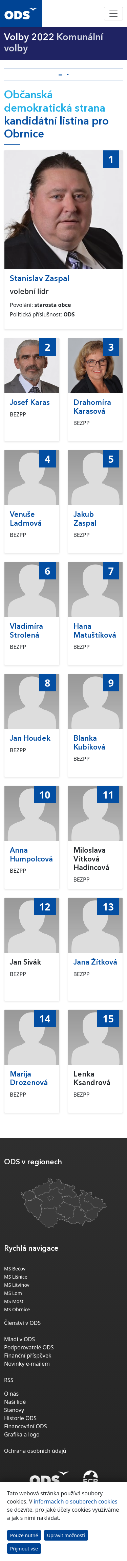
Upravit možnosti (66, 1535)
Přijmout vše (24, 1548)
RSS (9, 1380)
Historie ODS (20, 1418)
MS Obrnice (17, 1309)
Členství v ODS (22, 1323)
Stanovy (14, 1410)
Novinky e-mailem (27, 1363)
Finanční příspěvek (27, 1355)
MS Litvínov (16, 1285)
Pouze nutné (24, 1535)
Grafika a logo (22, 1434)
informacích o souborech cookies (75, 1501)
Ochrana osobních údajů (35, 1451)
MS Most (13, 1301)
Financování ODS (25, 1426)
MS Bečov (14, 1268)
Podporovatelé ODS (29, 1347)
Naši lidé (15, 1402)
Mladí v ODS (19, 1339)
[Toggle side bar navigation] (63, 74)
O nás (11, 1393)
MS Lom (13, 1293)
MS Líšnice (15, 1277)
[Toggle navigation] (113, 13)
